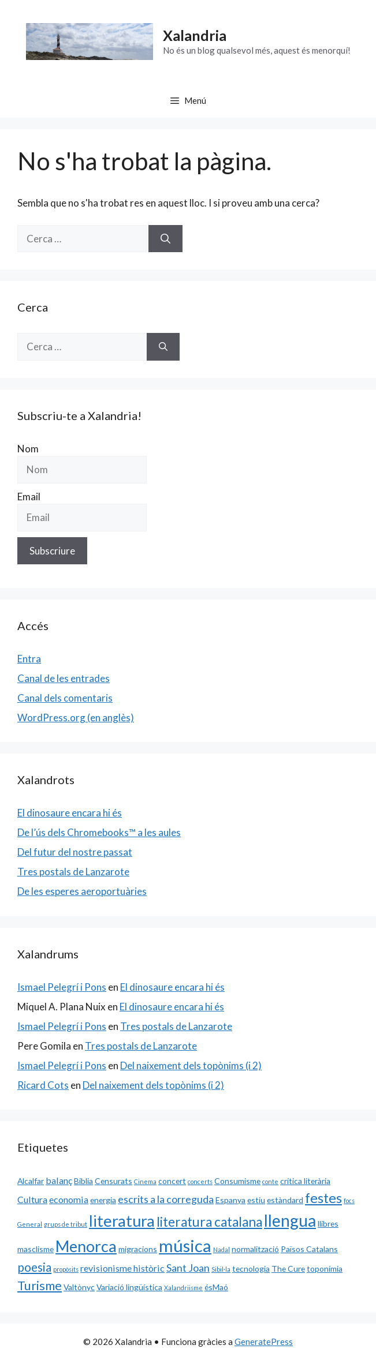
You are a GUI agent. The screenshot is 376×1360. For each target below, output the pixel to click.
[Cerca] (165, 239)
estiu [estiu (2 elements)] (256, 1200)
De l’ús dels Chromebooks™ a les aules (99, 832)
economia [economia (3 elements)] (68, 1199)
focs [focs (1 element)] (349, 1200)
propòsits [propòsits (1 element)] (66, 1269)
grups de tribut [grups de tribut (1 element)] (65, 1224)
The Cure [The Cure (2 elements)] (288, 1268)
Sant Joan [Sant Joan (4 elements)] (188, 1267)
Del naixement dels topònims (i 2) (191, 1065)
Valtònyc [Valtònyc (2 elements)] (79, 1287)
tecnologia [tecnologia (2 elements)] (251, 1268)
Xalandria (194, 35)
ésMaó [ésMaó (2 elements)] (216, 1287)
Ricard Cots (43, 1085)
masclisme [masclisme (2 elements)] (35, 1249)
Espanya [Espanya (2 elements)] (230, 1200)
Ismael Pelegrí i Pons (61, 987)
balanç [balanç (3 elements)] (59, 1180)
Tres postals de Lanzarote (73, 872)
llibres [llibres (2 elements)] (328, 1223)
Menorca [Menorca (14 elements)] (86, 1246)
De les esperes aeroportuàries (82, 891)
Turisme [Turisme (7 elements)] (39, 1285)
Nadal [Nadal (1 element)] (221, 1249)
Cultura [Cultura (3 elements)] (32, 1199)
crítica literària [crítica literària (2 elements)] (305, 1181)
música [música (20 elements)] (185, 1245)
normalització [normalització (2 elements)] (255, 1249)
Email (28, 496)
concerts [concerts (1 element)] (200, 1181)
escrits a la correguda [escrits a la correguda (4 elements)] (166, 1199)
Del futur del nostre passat (74, 852)
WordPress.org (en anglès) (75, 717)
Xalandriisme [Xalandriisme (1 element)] (183, 1287)
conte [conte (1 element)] (270, 1181)
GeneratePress (263, 1341)
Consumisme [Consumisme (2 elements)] (237, 1181)
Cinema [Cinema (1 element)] (145, 1181)
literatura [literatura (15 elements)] (122, 1220)
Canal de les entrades (63, 678)
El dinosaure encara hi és (69, 813)
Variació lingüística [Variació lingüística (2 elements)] (129, 1287)
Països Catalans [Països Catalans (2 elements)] (309, 1249)
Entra (29, 659)
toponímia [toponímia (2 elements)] (325, 1268)
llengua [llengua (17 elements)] (290, 1220)
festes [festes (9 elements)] (323, 1198)
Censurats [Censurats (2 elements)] (113, 1181)
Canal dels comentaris (65, 698)
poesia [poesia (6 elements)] (34, 1267)
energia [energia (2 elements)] (103, 1200)
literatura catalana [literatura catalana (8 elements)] (209, 1222)
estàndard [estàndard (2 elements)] (285, 1200)
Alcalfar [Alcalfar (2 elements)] (30, 1181)
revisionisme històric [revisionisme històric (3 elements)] (122, 1267)
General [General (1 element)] (29, 1224)
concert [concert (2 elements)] (172, 1181)
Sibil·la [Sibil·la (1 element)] (220, 1269)
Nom (28, 449)
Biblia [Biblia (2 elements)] (83, 1181)
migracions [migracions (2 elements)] (137, 1249)
